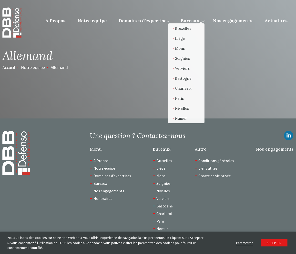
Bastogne (164, 206)
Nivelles (163, 190)
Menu (96, 149)
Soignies (163, 183)
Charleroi (164, 213)
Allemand (59, 67)
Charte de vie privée (214, 175)
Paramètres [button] (244, 243)
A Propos (55, 20)
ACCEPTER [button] (274, 243)
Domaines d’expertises (144, 20)
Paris (160, 221)
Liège (160, 168)
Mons (160, 175)
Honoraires (102, 198)
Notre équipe (92, 20)
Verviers (163, 198)
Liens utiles (207, 168)
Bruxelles (164, 160)
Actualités (276, 20)
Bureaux (190, 20)
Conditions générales (216, 160)
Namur (162, 228)
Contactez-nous (161, 135)
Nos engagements (232, 20)
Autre (200, 149)
